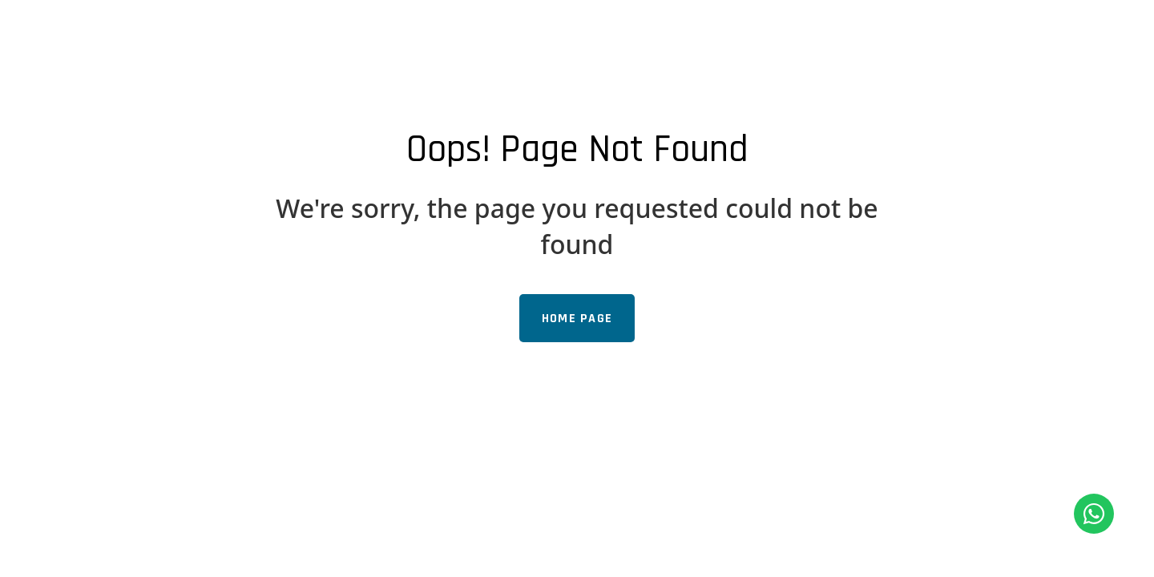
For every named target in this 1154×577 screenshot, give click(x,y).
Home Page (577, 318)
